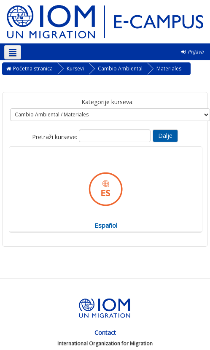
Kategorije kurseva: (107, 102)
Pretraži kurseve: (55, 137)
